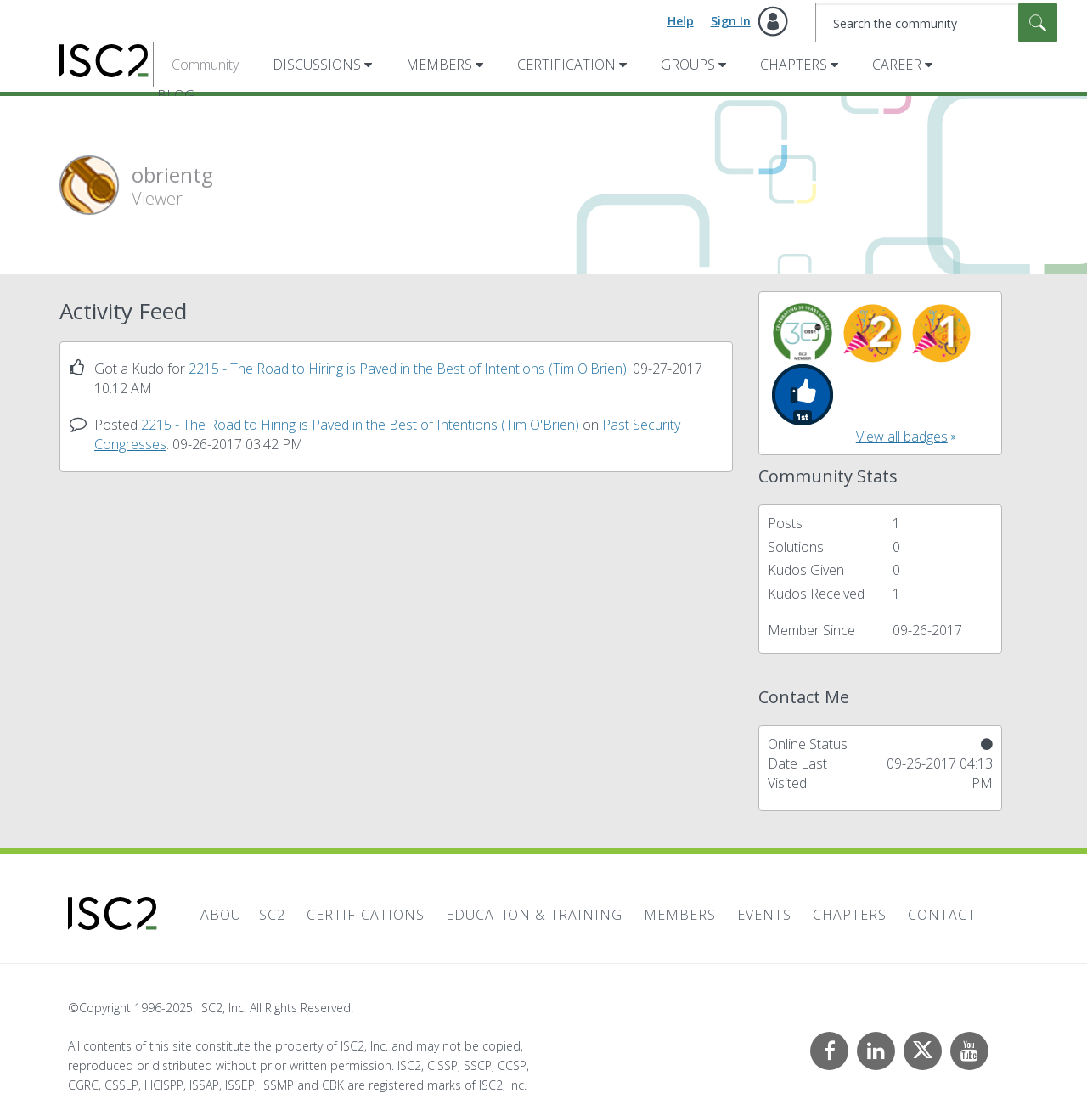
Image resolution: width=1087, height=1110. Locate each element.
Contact (942, 914)
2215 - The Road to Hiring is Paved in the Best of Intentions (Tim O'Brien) (408, 368)
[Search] (936, 22)
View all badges (902, 436)
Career (896, 64)
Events (764, 914)
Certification (566, 64)
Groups (688, 64)
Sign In (731, 21)
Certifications (366, 914)
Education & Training (534, 914)
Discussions (317, 64)
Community (205, 64)
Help (680, 21)
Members (439, 64)
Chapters (793, 64)
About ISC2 (242, 914)
